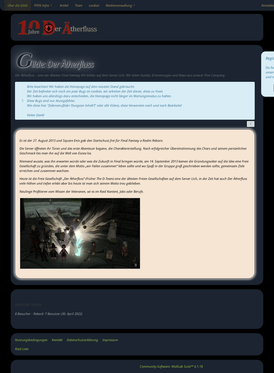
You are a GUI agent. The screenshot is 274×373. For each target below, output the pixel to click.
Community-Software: (171, 366)
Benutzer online (28, 304)
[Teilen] (251, 124)
